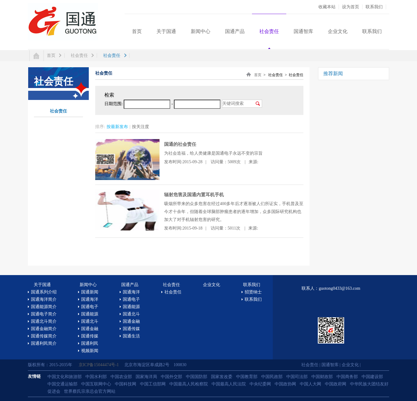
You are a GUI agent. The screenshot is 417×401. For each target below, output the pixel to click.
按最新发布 (117, 126)
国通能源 (89, 314)
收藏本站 (327, 7)
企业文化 (338, 31)
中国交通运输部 (62, 384)
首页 (137, 31)
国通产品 (235, 31)
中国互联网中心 (96, 384)
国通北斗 (89, 321)
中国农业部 (121, 376)
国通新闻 (89, 292)
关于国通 (166, 31)
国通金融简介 (44, 328)
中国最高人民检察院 (188, 384)
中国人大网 (310, 384)
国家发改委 (221, 376)
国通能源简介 (44, 306)
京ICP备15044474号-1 (99, 364)
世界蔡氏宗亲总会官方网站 (89, 391)
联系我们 (374, 7)
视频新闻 (89, 350)
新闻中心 (200, 31)
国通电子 (89, 306)
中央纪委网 (260, 384)
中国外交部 (171, 376)
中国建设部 (372, 376)
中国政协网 (285, 384)
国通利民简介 (44, 343)
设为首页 (350, 7)
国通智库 (303, 31)
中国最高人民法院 (229, 384)
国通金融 (89, 328)
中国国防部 (196, 376)
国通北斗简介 (44, 321)
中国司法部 (297, 376)
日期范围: (113, 103)
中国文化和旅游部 (64, 376)
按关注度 (140, 126)
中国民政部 (272, 376)
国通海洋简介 (44, 299)
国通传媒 (89, 336)
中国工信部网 (153, 384)
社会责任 (269, 31)
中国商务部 (347, 376)
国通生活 (131, 336)
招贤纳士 (253, 292)
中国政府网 (335, 384)
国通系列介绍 (44, 292)
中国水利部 (96, 376)
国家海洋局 (146, 376)
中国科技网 (125, 384)
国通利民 (89, 343)
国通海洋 (89, 299)
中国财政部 (322, 376)
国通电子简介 (44, 314)
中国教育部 (246, 376)
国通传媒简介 (44, 336)
